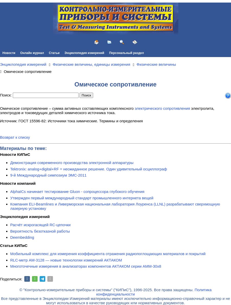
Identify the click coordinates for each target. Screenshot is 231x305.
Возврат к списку (15, 137)
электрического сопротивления (162, 108)
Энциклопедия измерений (84, 53)
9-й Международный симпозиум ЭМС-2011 (48, 175)
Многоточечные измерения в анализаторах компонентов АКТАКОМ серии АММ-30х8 (85, 266)
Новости (9, 53)
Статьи (54, 53)
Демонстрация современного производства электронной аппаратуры (72, 162)
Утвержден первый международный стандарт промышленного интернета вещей (81, 198)
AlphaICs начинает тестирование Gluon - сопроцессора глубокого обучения (77, 191)
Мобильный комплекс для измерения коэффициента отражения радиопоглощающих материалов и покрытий (108, 254)
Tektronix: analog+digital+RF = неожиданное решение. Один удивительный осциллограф (88, 169)
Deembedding (22, 237)
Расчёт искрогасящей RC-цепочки (40, 225)
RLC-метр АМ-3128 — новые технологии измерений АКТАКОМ (66, 260)
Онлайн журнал (32, 53)
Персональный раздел (126, 53)
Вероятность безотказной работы (40, 231)
